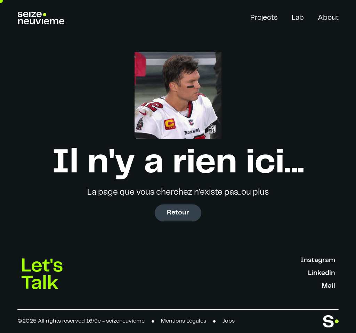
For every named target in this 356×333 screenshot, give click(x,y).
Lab (298, 17)
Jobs (228, 321)
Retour (178, 212)
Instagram (317, 260)
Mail (328, 286)
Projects (264, 17)
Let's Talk (42, 275)
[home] (41, 18)
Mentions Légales (183, 321)
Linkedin (321, 273)
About (328, 17)
